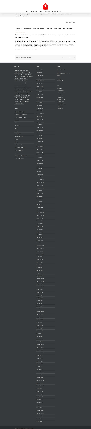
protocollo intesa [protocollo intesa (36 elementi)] (18, 95)
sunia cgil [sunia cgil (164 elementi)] (16, 101)
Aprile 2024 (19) (39, 135)
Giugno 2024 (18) (40, 130)
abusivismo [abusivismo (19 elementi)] (17, 70)
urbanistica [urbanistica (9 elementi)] (21, 103)
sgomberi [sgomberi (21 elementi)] (20, 97)
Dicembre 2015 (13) (40, 410)
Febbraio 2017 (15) (40, 372)
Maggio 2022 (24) (40, 199)
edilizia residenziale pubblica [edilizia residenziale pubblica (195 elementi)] (20, 82)
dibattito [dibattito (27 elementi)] (21, 78)
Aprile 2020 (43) (39, 267)
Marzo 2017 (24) (39, 369)
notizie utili (17, 153)
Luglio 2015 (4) (39, 418)
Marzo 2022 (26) (39, 204)
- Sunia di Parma (60, 106)
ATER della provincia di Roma (20, 117)
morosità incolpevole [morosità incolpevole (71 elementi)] (24, 88)
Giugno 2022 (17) (40, 196)
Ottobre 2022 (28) (40, 185)
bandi (16, 122)
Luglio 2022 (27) (40, 193)
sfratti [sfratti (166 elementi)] (16, 97)
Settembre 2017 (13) (40, 352)
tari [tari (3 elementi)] (20, 101)
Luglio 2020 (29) (40, 259)
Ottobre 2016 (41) (40, 383)
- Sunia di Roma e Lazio (61, 99)
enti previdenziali (18, 133)
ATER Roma (17, 120)
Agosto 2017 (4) (39, 355)
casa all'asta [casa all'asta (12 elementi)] (17, 76)
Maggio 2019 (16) (40, 297)
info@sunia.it (88, 1)
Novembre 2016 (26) (40, 380)
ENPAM (16, 131)
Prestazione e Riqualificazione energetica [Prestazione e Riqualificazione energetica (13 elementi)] (22, 93)
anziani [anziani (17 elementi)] (28, 72)
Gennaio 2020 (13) (40, 275)
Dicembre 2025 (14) (40, 80)
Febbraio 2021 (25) (40, 240)
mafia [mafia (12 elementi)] (19, 88)
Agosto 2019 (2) (39, 289)
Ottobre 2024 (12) (40, 119)
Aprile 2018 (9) (39, 333)
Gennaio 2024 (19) (40, 144)
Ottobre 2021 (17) (40, 218)
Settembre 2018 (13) (40, 319)
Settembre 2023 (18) (40, 155)
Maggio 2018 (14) (40, 330)
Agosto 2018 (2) (39, 322)
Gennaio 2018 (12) (40, 341)
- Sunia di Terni (60, 108)
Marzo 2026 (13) (39, 72)
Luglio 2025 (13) (40, 94)
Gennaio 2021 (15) (40, 243)
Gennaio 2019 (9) (40, 308)
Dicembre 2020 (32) (40, 245)
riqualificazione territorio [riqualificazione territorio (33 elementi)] (26, 95)
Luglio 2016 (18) (40, 391)
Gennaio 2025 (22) (40, 111)
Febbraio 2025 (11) (40, 108)
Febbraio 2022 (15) (40, 207)
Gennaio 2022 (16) (40, 210)
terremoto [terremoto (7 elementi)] (27, 101)
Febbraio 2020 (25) (40, 273)
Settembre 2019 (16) (40, 286)
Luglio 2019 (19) (40, 292)
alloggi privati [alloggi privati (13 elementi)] (23, 72)
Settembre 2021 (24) (40, 221)
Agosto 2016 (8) (39, 388)
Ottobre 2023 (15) (40, 152)
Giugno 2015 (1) (39, 421)
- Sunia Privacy (59, 88)
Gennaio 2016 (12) (40, 407)
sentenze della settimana (19, 158)
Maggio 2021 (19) (40, 232)
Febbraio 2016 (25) (40, 405)
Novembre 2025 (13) (40, 83)
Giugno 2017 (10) (40, 361)
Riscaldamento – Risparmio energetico (22, 155)
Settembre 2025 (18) (40, 89)
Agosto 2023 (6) (39, 157)
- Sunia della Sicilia (60, 92)
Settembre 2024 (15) (40, 122)
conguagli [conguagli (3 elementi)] (16, 78)
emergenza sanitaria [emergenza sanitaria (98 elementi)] (18, 84)
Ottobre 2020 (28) (40, 251)
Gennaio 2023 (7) (40, 177)
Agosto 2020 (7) (39, 256)
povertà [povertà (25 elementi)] (31, 91)
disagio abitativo (34, 49)
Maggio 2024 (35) (40, 133)
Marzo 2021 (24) (39, 237)
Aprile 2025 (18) (39, 102)
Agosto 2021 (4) (39, 223)
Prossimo (73, 22)
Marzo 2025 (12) (39, 105)
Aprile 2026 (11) (39, 69)
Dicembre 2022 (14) (40, 179)
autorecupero (29, 49)
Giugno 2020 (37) (40, 262)
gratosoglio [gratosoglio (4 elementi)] (24, 86)
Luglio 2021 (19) (40, 226)
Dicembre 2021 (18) (40, 212)
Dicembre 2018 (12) (40, 311)
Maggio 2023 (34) (40, 166)
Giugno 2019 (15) (40, 295)
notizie (16, 142)
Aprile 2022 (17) (39, 201)
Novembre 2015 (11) (40, 413)
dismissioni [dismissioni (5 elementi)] (24, 80)
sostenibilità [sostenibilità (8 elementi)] (22, 99)
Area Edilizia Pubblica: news (20, 111)
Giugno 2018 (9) (39, 328)
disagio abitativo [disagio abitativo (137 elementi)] (17, 80)
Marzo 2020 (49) (39, 270)
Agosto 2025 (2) (39, 91)
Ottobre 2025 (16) (40, 86)
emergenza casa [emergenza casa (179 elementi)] (29, 82)
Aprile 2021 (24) (39, 234)
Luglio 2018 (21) (40, 325)
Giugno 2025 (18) (40, 97)
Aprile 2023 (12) (39, 168)
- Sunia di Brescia (60, 97)
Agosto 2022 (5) (39, 190)
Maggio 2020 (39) (40, 264)
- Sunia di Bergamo (60, 95)
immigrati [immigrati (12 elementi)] (29, 86)
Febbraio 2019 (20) (40, 306)
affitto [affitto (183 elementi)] (27, 70)
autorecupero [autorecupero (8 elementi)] (17, 74)
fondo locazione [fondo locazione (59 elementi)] (17, 86)
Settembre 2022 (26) (40, 188)
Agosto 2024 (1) (39, 124)
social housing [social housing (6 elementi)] (25, 97)
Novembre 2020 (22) (40, 248)
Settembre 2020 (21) (40, 253)
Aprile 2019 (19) (39, 300)
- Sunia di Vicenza (60, 101)
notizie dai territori (22, 49)
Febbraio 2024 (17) (40, 141)
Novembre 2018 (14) (40, 314)
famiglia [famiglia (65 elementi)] (24, 84)
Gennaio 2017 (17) (40, 374)
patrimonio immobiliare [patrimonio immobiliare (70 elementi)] (19, 91)
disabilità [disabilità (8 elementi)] (25, 78)
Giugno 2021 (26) (40, 229)
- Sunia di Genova (60, 90)
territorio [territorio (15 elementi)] (16, 103)
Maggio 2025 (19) (40, 100)
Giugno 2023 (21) (40, 163)
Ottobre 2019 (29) (40, 284)
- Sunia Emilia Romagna (61, 103)
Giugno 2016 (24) (40, 394)
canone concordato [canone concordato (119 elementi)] (28, 74)
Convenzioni (17, 125)
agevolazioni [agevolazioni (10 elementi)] (17, 72)
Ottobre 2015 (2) (40, 416)
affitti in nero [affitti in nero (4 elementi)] (22, 70)
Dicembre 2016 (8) (40, 377)
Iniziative (16, 139)
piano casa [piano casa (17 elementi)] (26, 91)
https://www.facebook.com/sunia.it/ (63, 73)
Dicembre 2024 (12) (40, 113)
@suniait (59, 77)
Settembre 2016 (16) (40, 385)
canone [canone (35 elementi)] (22, 74)
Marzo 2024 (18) (39, 138)
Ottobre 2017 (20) (40, 350)
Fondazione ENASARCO (19, 136)
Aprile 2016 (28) (39, 399)
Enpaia (16, 128)
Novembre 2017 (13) (40, 347)
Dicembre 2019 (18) (40, 278)
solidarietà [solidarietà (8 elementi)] (16, 99)
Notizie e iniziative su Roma (20, 147)
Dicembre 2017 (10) (40, 344)
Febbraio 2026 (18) (40, 75)
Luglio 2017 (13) (40, 358)
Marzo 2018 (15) (39, 336)
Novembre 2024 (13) (40, 116)
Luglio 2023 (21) (40, 160)
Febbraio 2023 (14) (40, 174)
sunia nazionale (60, 80)
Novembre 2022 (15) (40, 182)
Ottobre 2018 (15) (40, 317)
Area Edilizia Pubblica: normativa (21, 114)
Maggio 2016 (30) (40, 396)
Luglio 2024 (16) (40, 127)
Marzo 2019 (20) (39, 303)
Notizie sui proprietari (19, 150)
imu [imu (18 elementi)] (15, 88)
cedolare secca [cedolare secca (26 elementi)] (29, 76)
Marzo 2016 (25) (39, 402)
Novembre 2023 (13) (40, 149)
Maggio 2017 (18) (40, 363)
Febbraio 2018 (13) (40, 339)
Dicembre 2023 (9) (40, 146)
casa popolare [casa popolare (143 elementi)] (23, 76)
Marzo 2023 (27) (39, 171)
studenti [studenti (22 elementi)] (27, 99)
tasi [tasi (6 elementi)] (23, 101)
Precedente (68, 22)
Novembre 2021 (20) (40, 215)
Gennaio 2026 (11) (40, 78)
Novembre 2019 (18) (40, 281)
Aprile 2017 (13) (39, 366)
